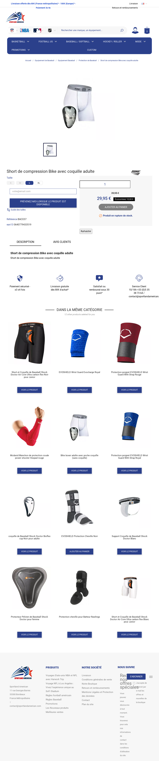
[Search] (121, 30)
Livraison (133, 3)
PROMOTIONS (21, 50)
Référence (12, 219)
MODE (140, 41)
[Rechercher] (88, 30)
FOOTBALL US (48, 41)
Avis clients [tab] (62, 242)
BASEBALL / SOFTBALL (80, 41)
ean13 (10, 224)
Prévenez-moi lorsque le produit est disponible (43, 203)
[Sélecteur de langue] (144, 3)
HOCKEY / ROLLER (114, 41)
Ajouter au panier (116, 207)
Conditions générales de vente (97, 679)
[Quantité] (105, 184)
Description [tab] (25, 242)
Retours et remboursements (125, 8)
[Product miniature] (29, 351)
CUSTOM (91, 50)
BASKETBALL (20, 41)
